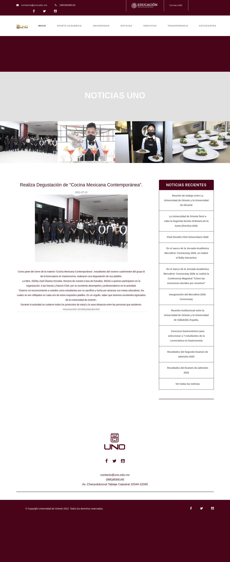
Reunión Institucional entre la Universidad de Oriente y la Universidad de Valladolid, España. (186, 315)
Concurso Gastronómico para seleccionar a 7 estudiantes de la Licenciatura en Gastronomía (186, 336)
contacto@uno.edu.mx (34, 5)
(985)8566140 (67, 5)
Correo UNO (175, 5)
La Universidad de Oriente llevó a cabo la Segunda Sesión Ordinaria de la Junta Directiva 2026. (186, 221)
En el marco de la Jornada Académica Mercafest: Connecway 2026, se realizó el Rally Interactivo (187, 253)
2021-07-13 (81, 192)
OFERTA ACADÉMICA (69, 26)
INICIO (42, 26)
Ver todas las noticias (187, 384)
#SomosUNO (70, 309)
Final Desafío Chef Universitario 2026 (188, 237)
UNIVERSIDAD (101, 26)
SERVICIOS (150, 26)
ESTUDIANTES (207, 26)
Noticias (126, 26)
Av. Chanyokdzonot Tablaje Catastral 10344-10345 (115, 484)
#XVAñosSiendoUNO (88, 309)
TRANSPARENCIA (178, 26)
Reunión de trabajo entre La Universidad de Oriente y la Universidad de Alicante (186, 200)
